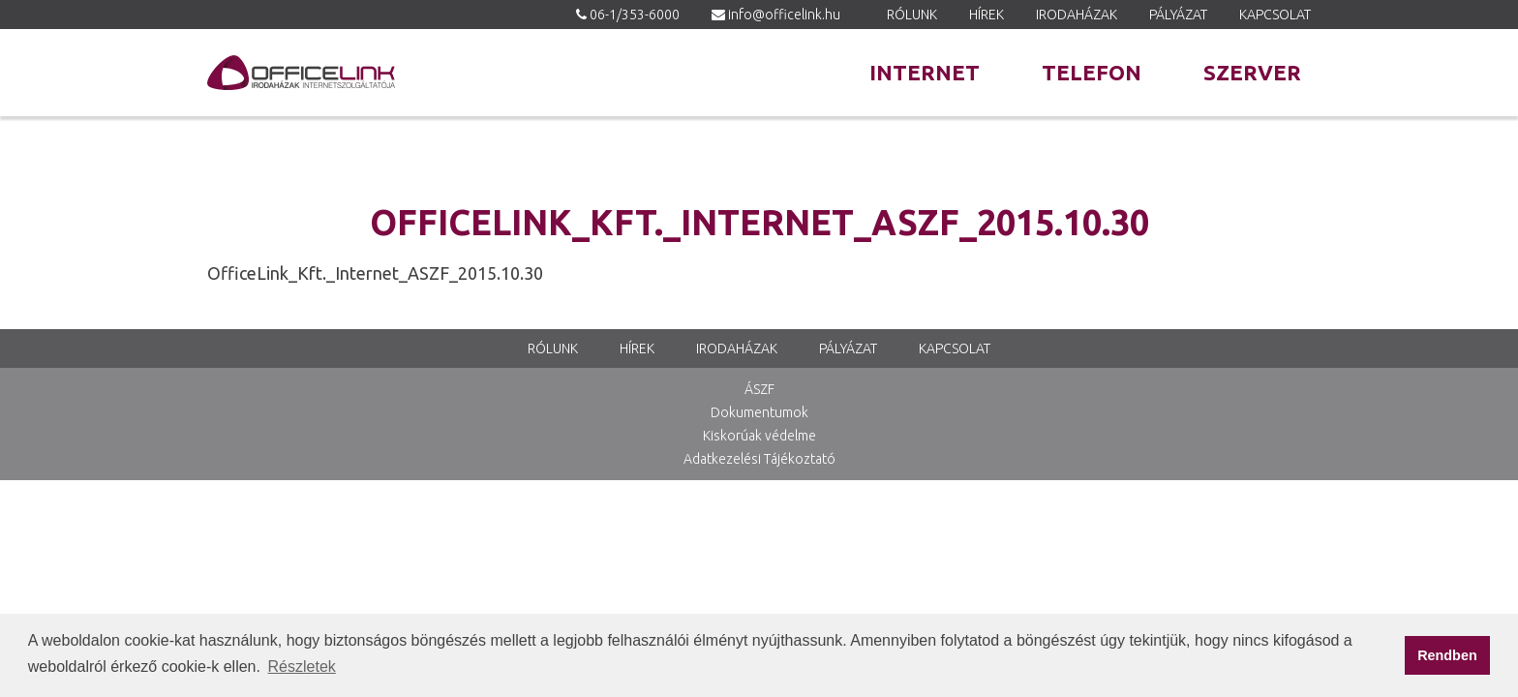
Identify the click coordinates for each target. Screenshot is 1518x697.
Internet (924, 72)
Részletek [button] (302, 666)
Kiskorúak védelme (759, 435)
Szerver (1252, 72)
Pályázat (1178, 14)
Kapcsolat (1275, 14)
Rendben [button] (1447, 655)
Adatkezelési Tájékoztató (759, 459)
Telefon (1091, 72)
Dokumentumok (759, 412)
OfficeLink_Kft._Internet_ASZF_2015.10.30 (375, 273)
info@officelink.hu (784, 14)
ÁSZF (759, 389)
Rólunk (912, 14)
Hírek (986, 14)
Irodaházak (1076, 14)
